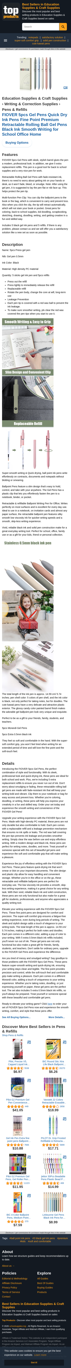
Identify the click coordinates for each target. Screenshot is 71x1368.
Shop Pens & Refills (12, 1035)
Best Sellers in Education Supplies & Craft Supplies (41, 6)
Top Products (9, 1320)
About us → (8, 1265)
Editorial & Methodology (14, 1278)
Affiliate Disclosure (12, 1283)
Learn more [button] (40, 1355)
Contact (6, 1296)
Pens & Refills (14, 109)
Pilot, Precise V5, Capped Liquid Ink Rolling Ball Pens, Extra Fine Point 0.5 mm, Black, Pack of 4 (17, 1063)
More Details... (57, 1017)
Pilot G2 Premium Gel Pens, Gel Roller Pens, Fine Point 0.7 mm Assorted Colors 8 (18, 1178)
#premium (62, 1238)
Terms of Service (11, 1292)
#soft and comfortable (39, 1241)
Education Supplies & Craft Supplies (34, 98)
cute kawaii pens (41, 43)
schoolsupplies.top (17, 1326)
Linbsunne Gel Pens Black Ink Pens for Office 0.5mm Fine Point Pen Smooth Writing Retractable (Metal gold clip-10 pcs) (53, 1216)
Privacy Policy (9, 1287)
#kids (23, 1241)
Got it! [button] (34, 1362)
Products (42, 1292)
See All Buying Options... (16, 1017)
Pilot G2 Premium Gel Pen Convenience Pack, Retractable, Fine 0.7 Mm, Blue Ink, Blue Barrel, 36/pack (17, 1101)
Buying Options (16, 142)
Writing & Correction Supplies (31, 104)
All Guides (42, 1278)
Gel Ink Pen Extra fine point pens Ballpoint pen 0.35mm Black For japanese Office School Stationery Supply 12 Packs (17, 1140)
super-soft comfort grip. (27, 40)
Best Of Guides (45, 1283)
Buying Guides (45, 1287)
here (50, 1003)
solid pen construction (54, 40)
